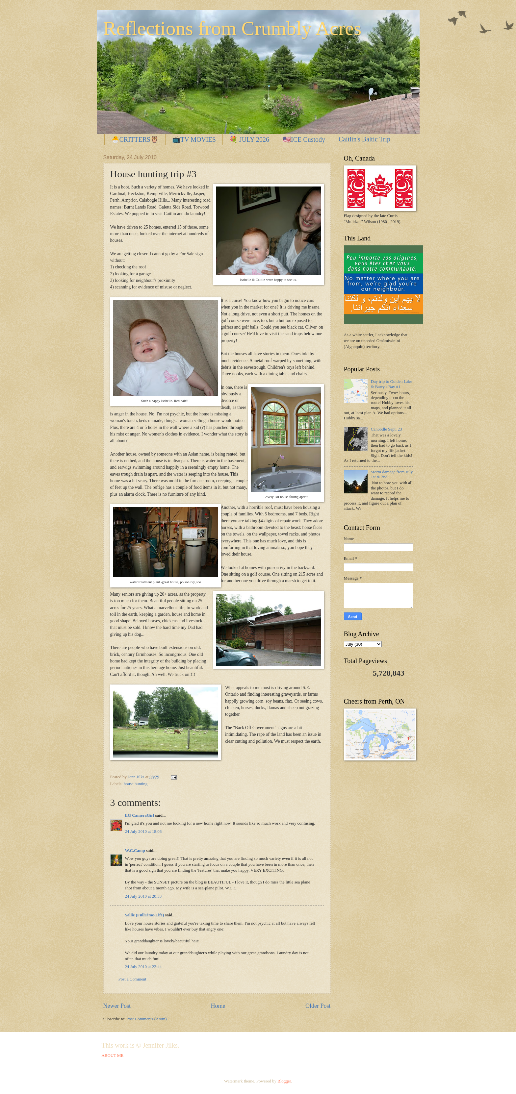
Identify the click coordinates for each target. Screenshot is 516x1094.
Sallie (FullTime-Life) (144, 915)
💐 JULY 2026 (249, 139)
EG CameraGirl (139, 815)
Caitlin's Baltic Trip (364, 139)
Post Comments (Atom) (146, 1019)
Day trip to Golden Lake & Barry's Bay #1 (391, 384)
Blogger (284, 1081)
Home (218, 1006)
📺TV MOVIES (194, 139)
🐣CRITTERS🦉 (135, 139)
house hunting (136, 784)
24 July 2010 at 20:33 (143, 896)
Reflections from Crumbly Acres (232, 28)
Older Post (318, 1006)
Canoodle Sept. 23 (386, 429)
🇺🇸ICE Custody (304, 139)
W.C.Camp (135, 850)
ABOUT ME (113, 1055)
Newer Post (117, 1006)
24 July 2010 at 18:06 (143, 831)
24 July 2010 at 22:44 (143, 966)
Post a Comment (132, 979)
